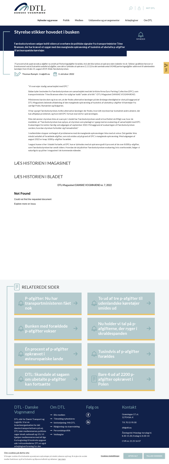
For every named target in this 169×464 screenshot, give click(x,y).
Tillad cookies (154, 456)
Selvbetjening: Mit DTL (64, 422)
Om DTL (148, 20)
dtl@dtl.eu (127, 427)
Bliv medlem (59, 414)
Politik (66, 20)
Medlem (79, 20)
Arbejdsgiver (131, 20)
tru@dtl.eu (44, 74)
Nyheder (140, 39)
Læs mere (62, 459)
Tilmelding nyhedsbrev (64, 418)
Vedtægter (59, 434)
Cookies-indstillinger (110, 456)
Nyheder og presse (48, 20)
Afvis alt (133, 456)
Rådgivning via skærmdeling (67, 426)
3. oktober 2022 (66, 74)
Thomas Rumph (36, 74)
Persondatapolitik (62, 430)
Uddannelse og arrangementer (104, 20)
